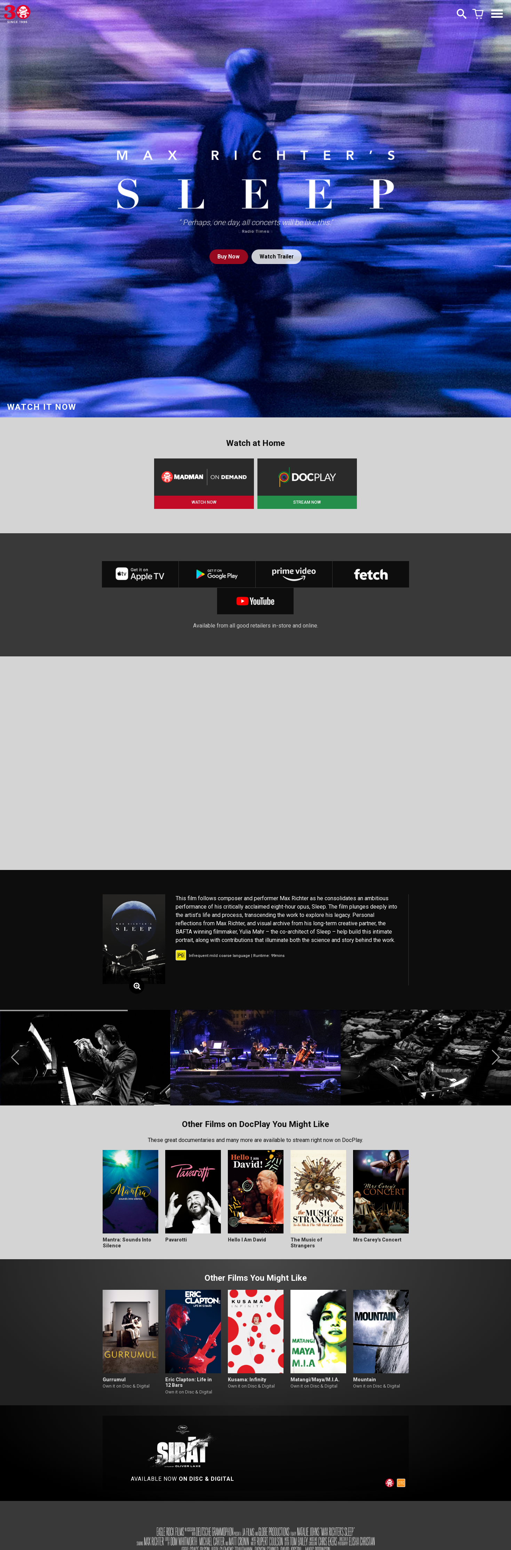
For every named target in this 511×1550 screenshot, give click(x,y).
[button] (15, 1060)
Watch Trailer (277, 256)
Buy (228, 256)
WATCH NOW (204, 502)
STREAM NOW (307, 502)
